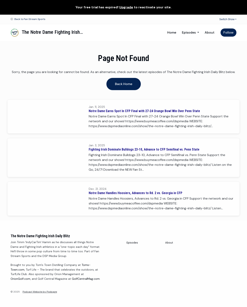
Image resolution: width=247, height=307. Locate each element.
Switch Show (227, 19)
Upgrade (126, 7)
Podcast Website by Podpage (40, 291)
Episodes (189, 32)
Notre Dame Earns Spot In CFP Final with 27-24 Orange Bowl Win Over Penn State (144, 111)
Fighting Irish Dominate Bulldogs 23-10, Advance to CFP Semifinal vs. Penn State (144, 149)
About (209, 32)
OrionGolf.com (20, 279)
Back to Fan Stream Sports (29, 19)
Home (171, 32)
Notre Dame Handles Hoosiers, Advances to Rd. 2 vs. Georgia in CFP (135, 193)
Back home (123, 84)
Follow (228, 32)
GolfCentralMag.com (86, 279)
